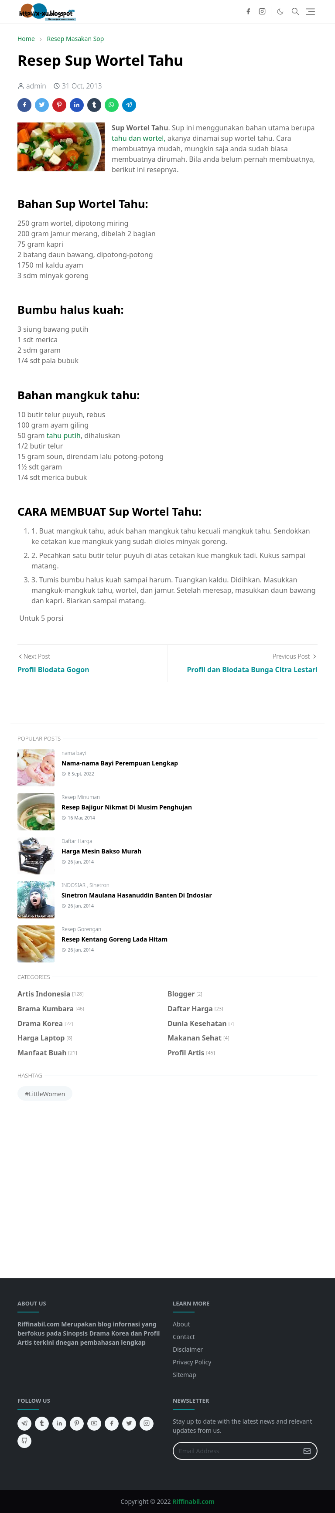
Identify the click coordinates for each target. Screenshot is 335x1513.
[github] (24, 1441)
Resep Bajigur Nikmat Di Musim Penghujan (127, 807)
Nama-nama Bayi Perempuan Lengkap (120, 763)
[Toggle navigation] (310, 11)
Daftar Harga (77, 841)
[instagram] (262, 11)
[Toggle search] (295, 11)
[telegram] (24, 1424)
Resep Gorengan (81, 929)
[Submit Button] (307, 1451)
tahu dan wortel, (139, 138)
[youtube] (94, 1424)
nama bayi (74, 753)
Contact (184, 1337)
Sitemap (184, 1374)
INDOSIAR (74, 885)
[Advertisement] (167, 1186)
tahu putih (64, 435)
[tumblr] (42, 1424)
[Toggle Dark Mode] (280, 11)
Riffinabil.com (193, 1501)
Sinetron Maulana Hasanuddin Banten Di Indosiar (137, 895)
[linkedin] (59, 1424)
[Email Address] (236, 1451)
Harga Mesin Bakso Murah (101, 851)
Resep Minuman (81, 797)
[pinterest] (77, 1424)
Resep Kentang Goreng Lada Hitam (115, 939)
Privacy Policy (192, 1362)
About (181, 1324)
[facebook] (248, 11)
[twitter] (129, 1424)
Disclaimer (188, 1349)
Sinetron (99, 885)
